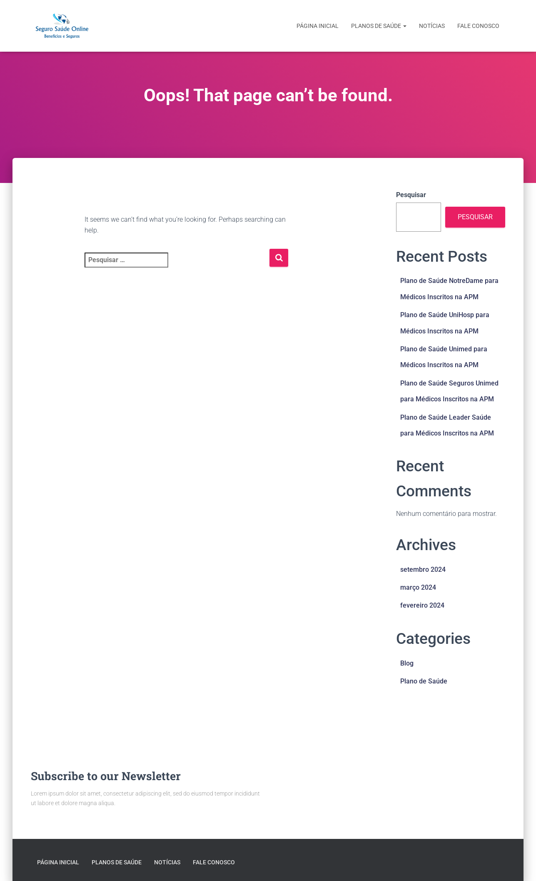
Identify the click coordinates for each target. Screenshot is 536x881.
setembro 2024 (423, 569)
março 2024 (418, 587)
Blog (407, 663)
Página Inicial (318, 26)
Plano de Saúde (423, 681)
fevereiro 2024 (422, 605)
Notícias (432, 26)
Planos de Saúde (378, 26)
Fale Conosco (478, 26)
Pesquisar (411, 195)
